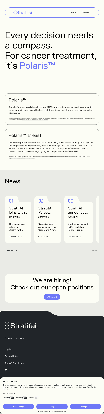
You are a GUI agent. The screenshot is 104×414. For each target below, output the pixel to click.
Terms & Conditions (14, 363)
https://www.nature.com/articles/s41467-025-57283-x (22, 159)
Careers (85, 12)
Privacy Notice (12, 356)
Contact (74, 12)
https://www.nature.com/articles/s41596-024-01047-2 (35, 121)
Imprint (8, 349)
